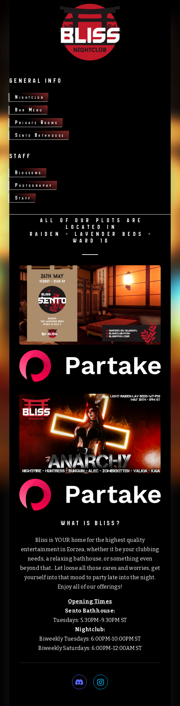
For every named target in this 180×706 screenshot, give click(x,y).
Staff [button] (23, 198)
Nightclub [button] (29, 97)
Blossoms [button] (28, 172)
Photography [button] (33, 185)
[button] (79, 682)
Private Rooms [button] (36, 122)
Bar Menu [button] (29, 109)
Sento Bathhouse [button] (40, 135)
